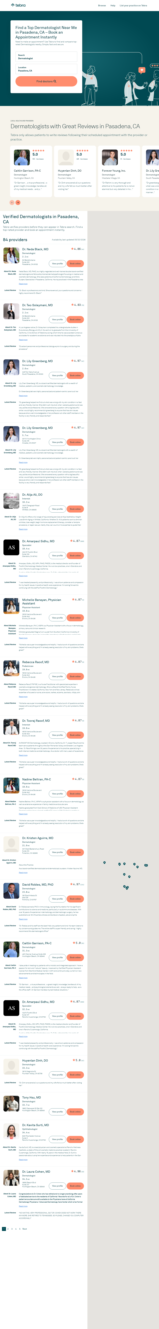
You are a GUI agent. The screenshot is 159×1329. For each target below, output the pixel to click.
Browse (102, 5)
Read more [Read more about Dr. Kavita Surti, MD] (23, 1160)
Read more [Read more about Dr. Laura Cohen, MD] (23, 1206)
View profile (57, 263)
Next (25, 1229)
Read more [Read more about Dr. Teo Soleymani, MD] (23, 340)
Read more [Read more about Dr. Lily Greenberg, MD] (23, 396)
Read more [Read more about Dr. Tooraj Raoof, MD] (23, 755)
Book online (75, 263)
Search (21, 55)
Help (113, 5)
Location (22, 68)
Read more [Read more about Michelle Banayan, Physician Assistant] (23, 638)
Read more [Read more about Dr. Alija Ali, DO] (23, 529)
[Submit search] (46, 81)
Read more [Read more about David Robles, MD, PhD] (23, 919)
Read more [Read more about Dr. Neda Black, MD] (23, 284)
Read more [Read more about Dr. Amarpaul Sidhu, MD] (23, 576)
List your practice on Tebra (133, 5)
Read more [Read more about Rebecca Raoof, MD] (23, 697)
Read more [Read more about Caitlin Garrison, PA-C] (23, 978)
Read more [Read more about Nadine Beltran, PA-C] (23, 814)
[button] (119, 864)
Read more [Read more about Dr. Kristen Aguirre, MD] (23, 873)
